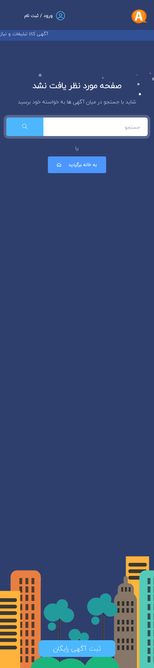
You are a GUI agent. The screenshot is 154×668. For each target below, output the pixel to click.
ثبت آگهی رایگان (77, 648)
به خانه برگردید (76, 165)
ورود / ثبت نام (38, 16)
